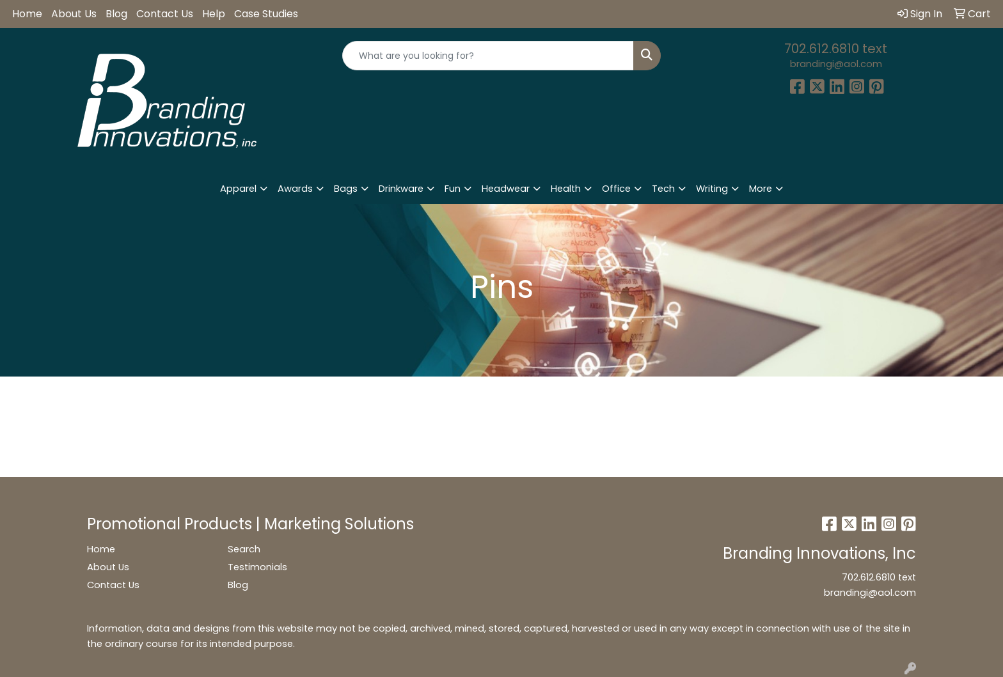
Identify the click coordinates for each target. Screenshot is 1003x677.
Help (213, 13)
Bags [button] (346, 188)
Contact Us (164, 13)
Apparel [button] (238, 188)
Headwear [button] (506, 188)
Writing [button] (712, 188)
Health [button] (566, 188)
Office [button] (616, 188)
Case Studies (266, 13)
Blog (116, 13)
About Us (74, 13)
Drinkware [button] (401, 188)
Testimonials (257, 567)
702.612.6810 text (835, 49)
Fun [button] (453, 188)
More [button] (760, 188)
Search (244, 549)
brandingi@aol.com (836, 64)
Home (27, 13)
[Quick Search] (488, 55)
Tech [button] (663, 188)
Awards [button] (295, 188)
